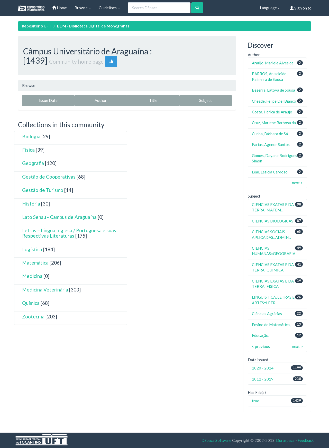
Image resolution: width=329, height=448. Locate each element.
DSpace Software (216, 440)
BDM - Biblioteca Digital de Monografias (93, 26)
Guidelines (109, 7)
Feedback (306, 440)
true (255, 400)
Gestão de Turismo (42, 190)
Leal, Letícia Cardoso (270, 172)
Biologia (31, 136)
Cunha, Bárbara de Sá (270, 133)
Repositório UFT (37, 26)
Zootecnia (33, 316)
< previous (261, 346)
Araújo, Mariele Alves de (273, 63)
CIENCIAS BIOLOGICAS (272, 221)
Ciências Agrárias (267, 313)
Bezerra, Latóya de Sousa (273, 90)
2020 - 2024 (262, 368)
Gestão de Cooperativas (49, 177)
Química (31, 303)
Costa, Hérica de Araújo (272, 112)
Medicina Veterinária (45, 290)
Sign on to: (301, 8)
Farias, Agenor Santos (271, 144)
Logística (32, 249)
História (31, 204)
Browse (83, 7)
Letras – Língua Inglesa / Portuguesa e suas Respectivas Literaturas (69, 233)
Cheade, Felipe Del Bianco (274, 101)
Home (59, 7)
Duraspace (285, 440)
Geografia (33, 163)
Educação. (260, 335)
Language (269, 7)
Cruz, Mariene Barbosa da (274, 122)
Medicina (32, 276)
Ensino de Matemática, (271, 324)
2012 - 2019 (262, 379)
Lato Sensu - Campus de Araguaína (59, 217)
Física (28, 150)
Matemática (35, 263)
